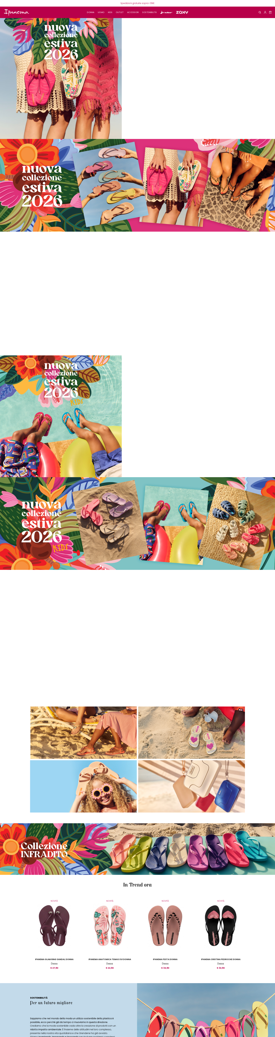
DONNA (90, 12)
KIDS (110, 12)
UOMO (101, 12)
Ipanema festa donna (165, 959)
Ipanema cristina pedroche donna (220, 959)
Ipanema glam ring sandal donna (54, 959)
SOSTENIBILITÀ (149, 12)
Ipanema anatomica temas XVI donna (110, 959)
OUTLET (120, 12)
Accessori (133, 12)
